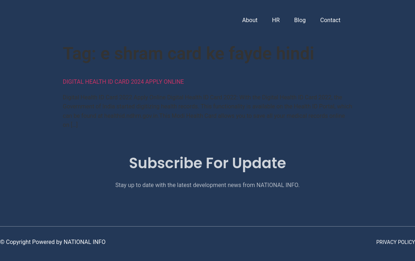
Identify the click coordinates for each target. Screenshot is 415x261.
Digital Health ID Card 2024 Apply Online (123, 81)
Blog (299, 20)
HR (275, 20)
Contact (329, 20)
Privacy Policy (395, 242)
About (249, 20)
